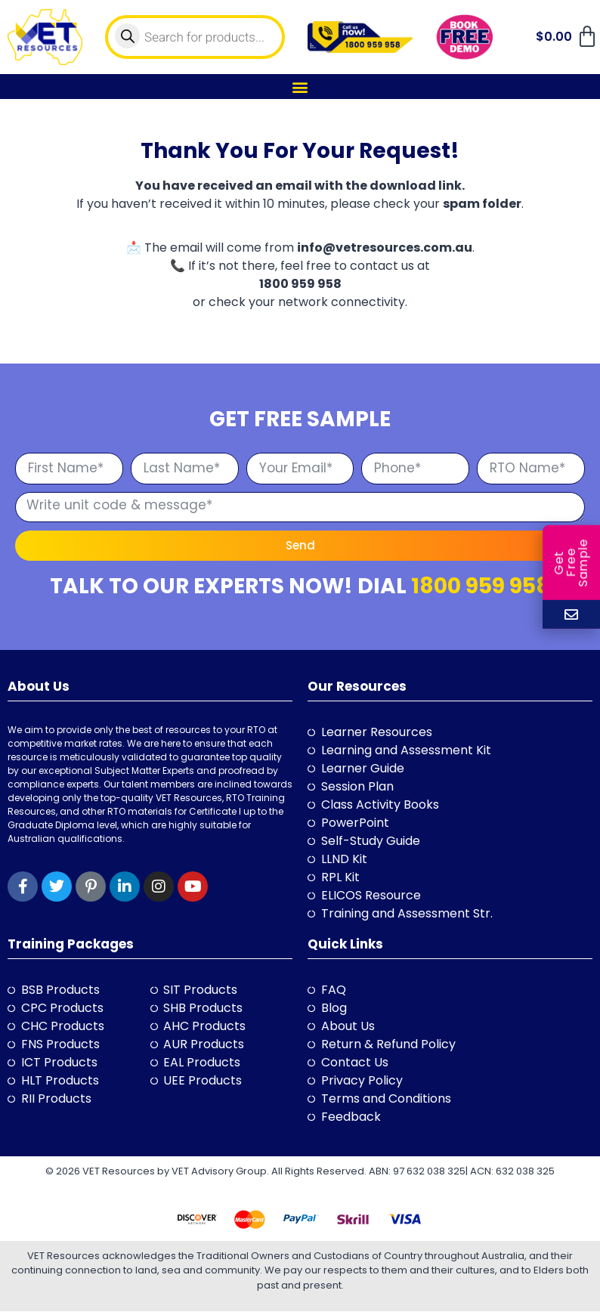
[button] (300, 86)
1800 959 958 (480, 586)
